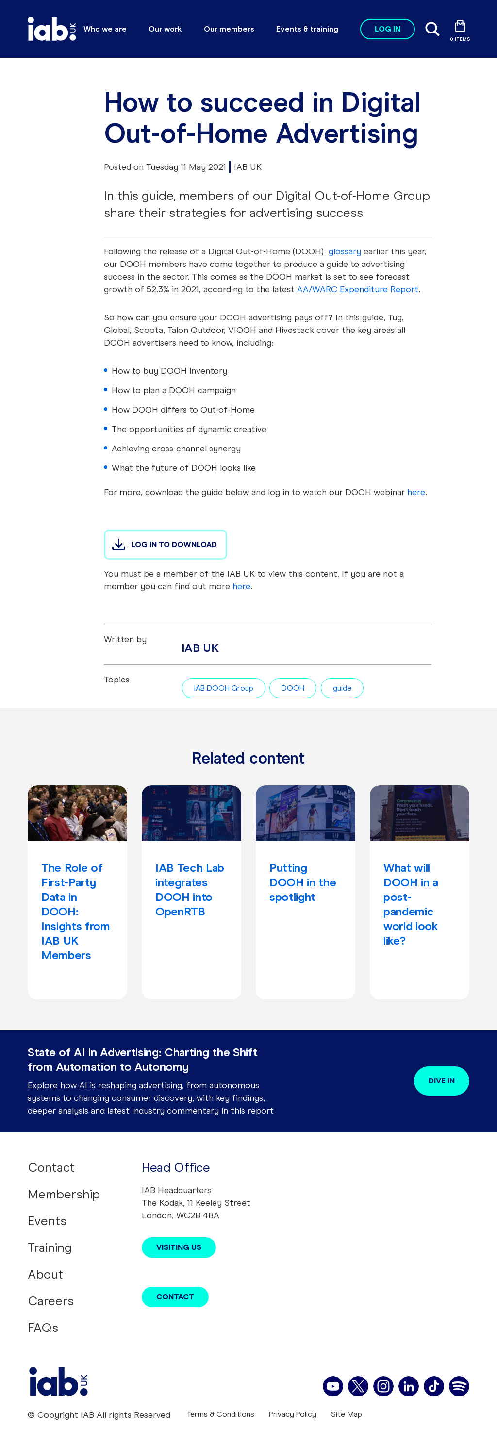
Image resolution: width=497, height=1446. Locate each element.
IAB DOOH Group (223, 688)
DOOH (293, 688)
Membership (64, 1194)
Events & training (307, 28)
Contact (51, 1167)
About (45, 1274)
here (241, 586)
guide (342, 688)
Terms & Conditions (220, 1414)
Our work (165, 28)
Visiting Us (178, 1247)
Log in (387, 28)
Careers (51, 1301)
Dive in (442, 1080)
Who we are (105, 28)
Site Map (346, 1414)
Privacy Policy (292, 1414)
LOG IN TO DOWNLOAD (174, 544)
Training (50, 1247)
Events (47, 1221)
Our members (229, 28)
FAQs (43, 1327)
